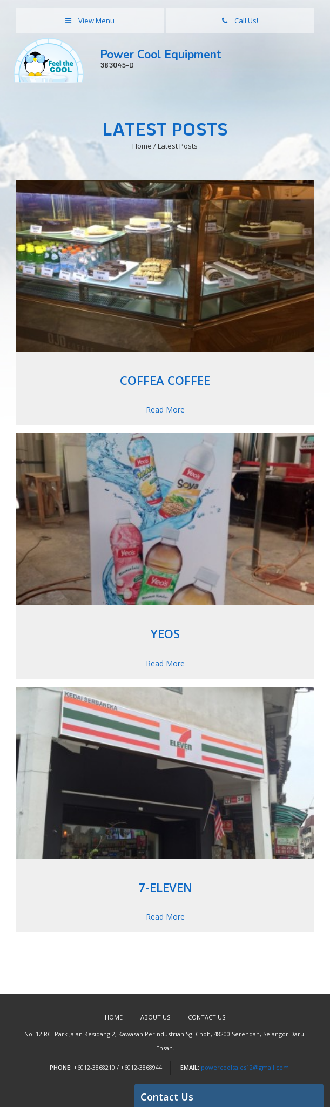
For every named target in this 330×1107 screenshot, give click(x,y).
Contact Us (206, 1017)
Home (114, 1017)
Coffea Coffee (165, 380)
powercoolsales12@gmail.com (245, 1067)
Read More (165, 409)
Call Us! (240, 20)
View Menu (90, 20)
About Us (155, 1017)
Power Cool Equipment (211, 59)
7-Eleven (165, 887)
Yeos (165, 633)
